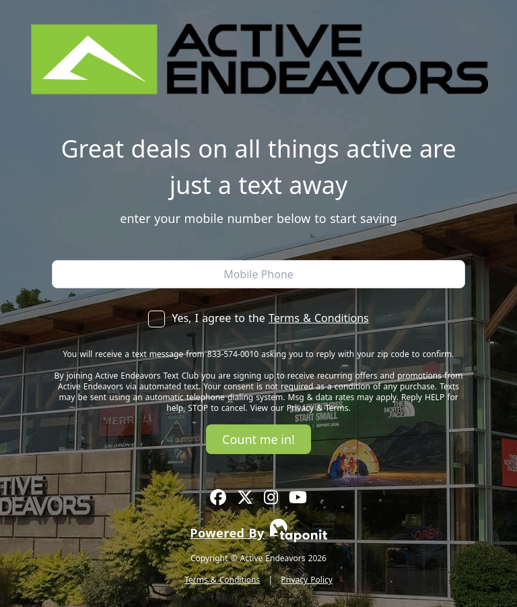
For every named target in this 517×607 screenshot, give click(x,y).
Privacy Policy (307, 579)
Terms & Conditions (319, 318)
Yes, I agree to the (258, 318)
